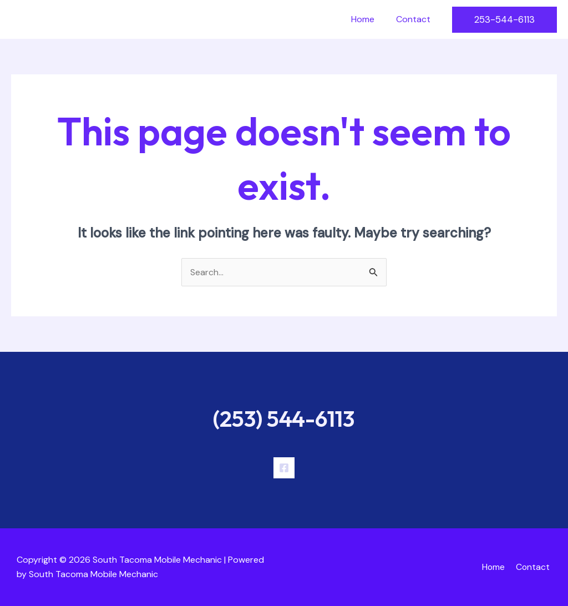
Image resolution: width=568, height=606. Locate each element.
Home (368, 19)
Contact (415, 19)
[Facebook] (284, 467)
